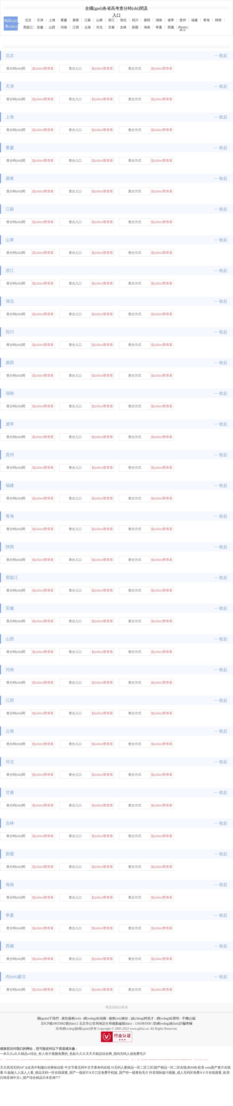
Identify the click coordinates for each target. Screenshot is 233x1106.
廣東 (75, 20)
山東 (99, 20)
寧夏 (159, 27)
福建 (194, 20)
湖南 (159, 20)
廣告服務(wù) (71, 1018)
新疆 (135, 27)
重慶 (64, 20)
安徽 (40, 27)
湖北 (123, 20)
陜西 (218, 20)
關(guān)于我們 (48, 1018)
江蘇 (87, 20)
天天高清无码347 (12, 1067)
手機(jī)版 (189, 1018)
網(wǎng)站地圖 (94, 1018)
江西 (75, 27)
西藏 (171, 27)
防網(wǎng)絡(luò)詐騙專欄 (172, 1023)
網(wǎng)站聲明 (168, 1018)
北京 (28, 20)
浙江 (111, 20)
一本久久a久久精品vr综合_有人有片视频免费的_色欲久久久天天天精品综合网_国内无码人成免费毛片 (73, 1054)
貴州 (182, 20)
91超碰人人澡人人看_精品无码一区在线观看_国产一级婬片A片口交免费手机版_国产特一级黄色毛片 (76, 1072)
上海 (52, 20)
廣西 (147, 20)
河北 (99, 27)
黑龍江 (28, 27)
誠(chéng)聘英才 (142, 1018)
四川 (135, 20)
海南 (147, 27)
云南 (87, 27)
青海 (206, 20)
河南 (64, 27)
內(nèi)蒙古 (182, 27)
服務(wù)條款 (118, 1018)
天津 (40, 20)
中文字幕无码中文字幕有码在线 (87, 1067)
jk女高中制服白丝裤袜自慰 (44, 1067)
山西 (52, 27)
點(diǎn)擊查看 (43, 68)
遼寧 (171, 20)
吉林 (123, 27)
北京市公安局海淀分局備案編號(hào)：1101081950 (114, 1023)
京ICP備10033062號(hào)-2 (59, 1023)
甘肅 (111, 27)
